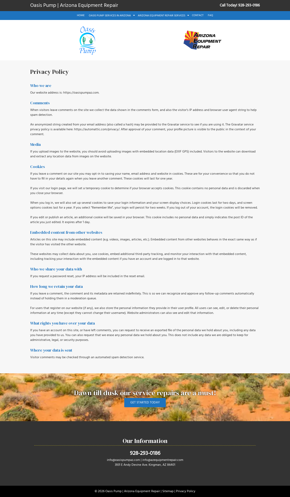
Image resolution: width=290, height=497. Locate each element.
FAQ (210, 15)
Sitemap (168, 491)
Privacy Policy (185, 491)
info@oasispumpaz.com (123, 460)
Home (81, 15)
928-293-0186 (145, 453)
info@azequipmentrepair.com (162, 460)
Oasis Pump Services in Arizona (110, 15)
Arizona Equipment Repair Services (161, 15)
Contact (198, 15)
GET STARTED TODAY (145, 402)
